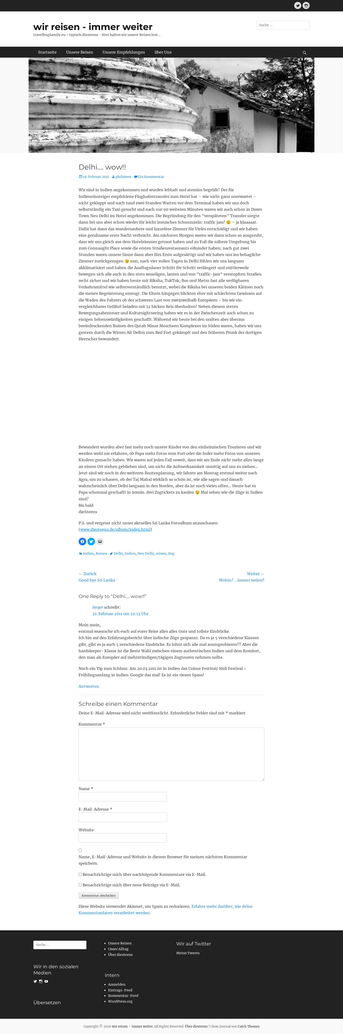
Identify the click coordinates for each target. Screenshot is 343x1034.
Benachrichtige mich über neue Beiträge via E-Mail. (131, 885)
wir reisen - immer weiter (92, 26)
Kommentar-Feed (123, 996)
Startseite (47, 52)
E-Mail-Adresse (95, 809)
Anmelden (116, 984)
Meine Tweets (188, 953)
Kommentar (92, 724)
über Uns (163, 52)
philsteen (123, 177)
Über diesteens (120, 955)
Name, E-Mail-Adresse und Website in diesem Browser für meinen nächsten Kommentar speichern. (163, 860)
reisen (161, 553)
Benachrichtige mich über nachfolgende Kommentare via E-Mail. (144, 874)
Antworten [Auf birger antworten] (89, 686)
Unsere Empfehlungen (124, 52)
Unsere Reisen (79, 52)
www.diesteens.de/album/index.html (115, 529)
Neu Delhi (145, 553)
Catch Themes (249, 1026)
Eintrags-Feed (120, 990)
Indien (88, 553)
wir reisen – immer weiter (132, 1026)
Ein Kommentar (151, 177)
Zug (171, 553)
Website (86, 830)
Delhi (118, 553)
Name (86, 788)
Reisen (101, 553)
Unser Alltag (118, 949)
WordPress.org (120, 1001)
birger (97, 607)
